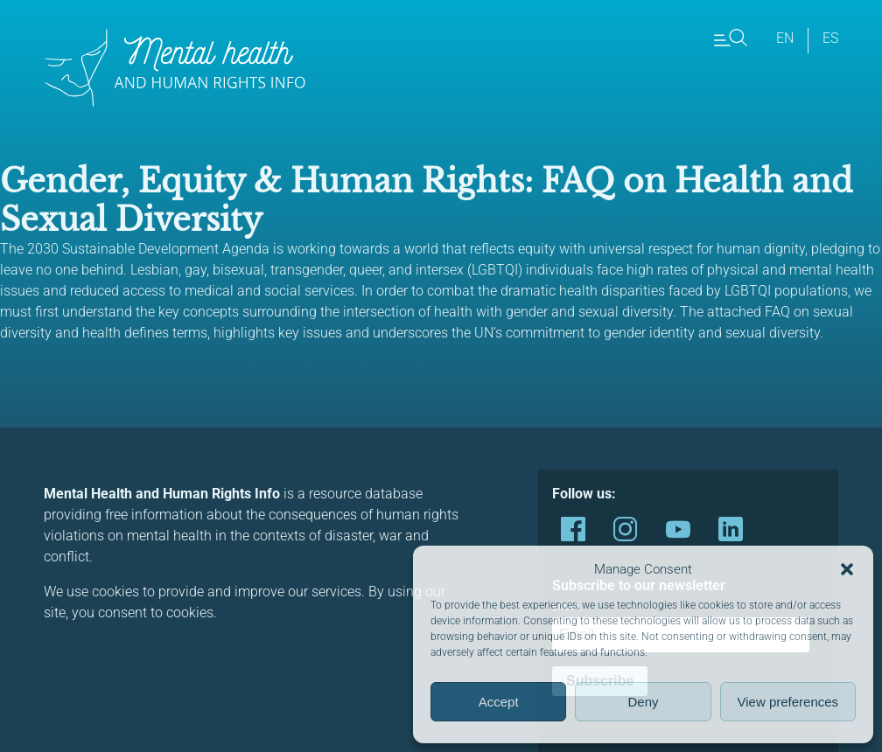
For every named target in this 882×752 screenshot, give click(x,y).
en (785, 38)
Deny (642, 701)
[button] (847, 569)
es (830, 38)
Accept (499, 701)
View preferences (788, 701)
